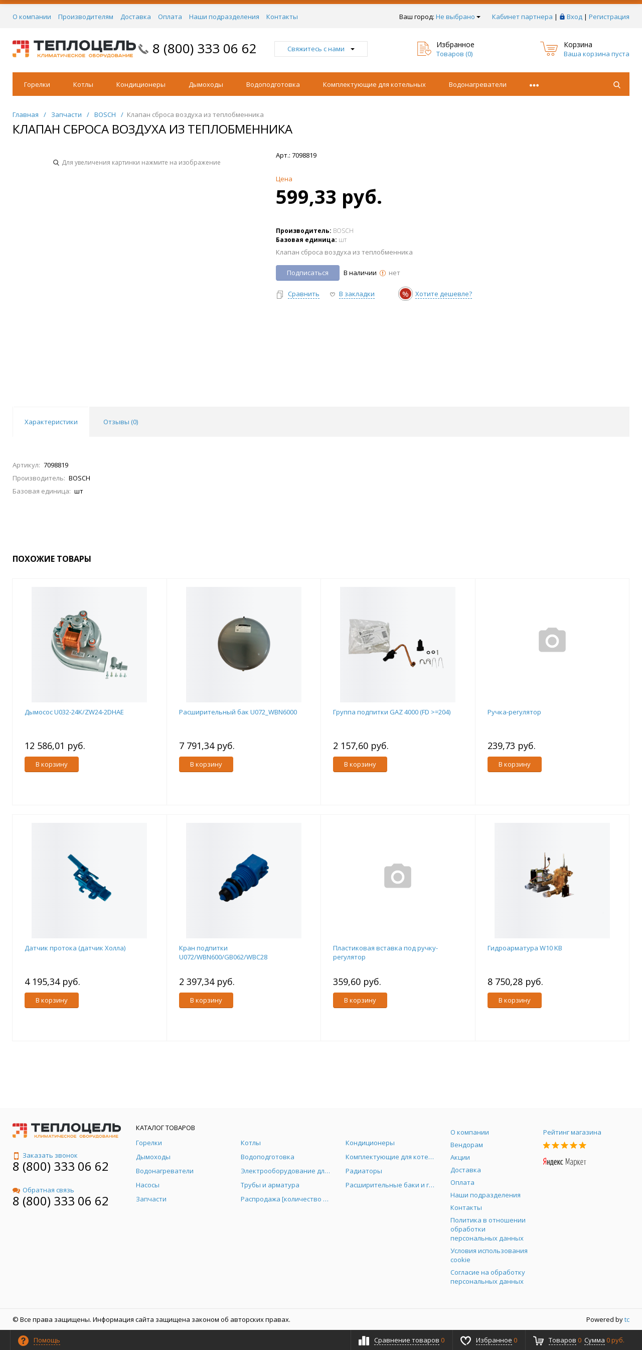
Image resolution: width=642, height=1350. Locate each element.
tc (626, 1319)
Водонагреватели (478, 84)
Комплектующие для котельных (374, 84)
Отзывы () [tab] (120, 421)
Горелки (37, 84)
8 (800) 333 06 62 (204, 48)
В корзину (52, 764)
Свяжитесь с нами (321, 48)
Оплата (170, 16)
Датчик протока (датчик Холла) (75, 947)
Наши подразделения (224, 16)
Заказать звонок (45, 1155)
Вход (574, 16)
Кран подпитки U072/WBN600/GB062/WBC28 (223, 952)
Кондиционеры (141, 84)
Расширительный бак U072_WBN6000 (238, 711)
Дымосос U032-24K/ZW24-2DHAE (74, 711)
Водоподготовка (273, 84)
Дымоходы (206, 84)
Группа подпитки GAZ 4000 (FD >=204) (391, 711)
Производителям (85, 16)
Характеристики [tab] (51, 421)
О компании (32, 16)
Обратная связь (43, 1189)
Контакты (282, 16)
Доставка (135, 16)
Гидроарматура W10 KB (525, 947)
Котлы (83, 84)
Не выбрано (458, 16)
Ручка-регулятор (514, 711)
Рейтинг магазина (572, 1132)
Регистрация (609, 16)
